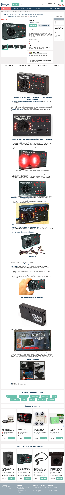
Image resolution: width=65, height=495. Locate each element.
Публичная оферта (36, 490)
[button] (63, 426)
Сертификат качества (33, 16)
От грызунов (15, 8)
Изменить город (59, 39)
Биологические (45, 396)
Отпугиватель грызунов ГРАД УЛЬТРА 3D (24, 429)
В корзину (33, 25)
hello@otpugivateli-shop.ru (23, 487)
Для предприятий (6, 8)
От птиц (44, 8)
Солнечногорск (5, 1)
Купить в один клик (44, 25)
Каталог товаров (52, 488)
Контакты (54, 1)
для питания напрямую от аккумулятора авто (22, 231)
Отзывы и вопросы (42, 65)
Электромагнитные (11, 396)
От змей (22, 8)
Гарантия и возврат (52, 490)
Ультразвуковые (58, 8)
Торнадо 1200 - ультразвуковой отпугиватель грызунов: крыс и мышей (8, 429)
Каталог (15, 4)
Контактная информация (38, 488)
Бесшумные (51, 399)
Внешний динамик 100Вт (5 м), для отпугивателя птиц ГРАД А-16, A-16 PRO (56, 469)
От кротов (29, 8)
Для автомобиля (41, 399)
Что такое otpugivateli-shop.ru (39, 487)
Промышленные (14, 399)
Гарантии (36, 1)
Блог (49, 1)
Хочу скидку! (59, 22)
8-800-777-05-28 (51, 5)
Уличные (54, 396)
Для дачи (32, 399)
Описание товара (8, 65)
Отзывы (60, 1)
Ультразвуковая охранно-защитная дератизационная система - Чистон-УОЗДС (40, 429)
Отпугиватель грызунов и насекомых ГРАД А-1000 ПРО (24, 469)
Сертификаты (56, 65)
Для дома (24, 399)
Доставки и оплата (43, 1)
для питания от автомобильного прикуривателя (23, 232)
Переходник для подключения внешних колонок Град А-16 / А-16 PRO (40, 469)
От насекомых (37, 8)
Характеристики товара (25, 65)
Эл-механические (24, 396)
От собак (50, 8)
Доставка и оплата (52, 487)
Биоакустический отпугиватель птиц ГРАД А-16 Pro (8, 469)
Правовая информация (37, 491)
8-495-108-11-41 (51, 3)
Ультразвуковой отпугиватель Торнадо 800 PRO (56, 429)
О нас (31, 1)
